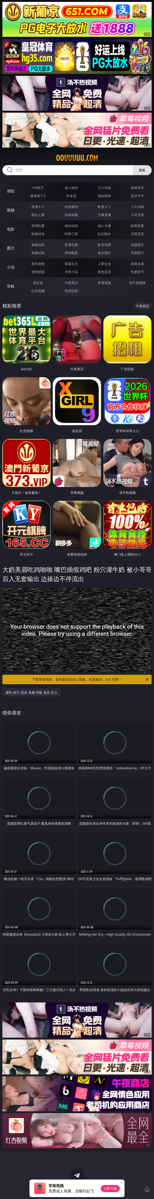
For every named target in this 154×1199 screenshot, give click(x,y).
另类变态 (137, 233)
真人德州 (71, 187)
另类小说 (71, 272)
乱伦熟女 (104, 233)
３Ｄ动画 (137, 206)
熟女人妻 (38, 214)
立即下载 (110, 1188)
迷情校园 (38, 272)
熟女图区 (104, 252)
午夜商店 (71, 282)
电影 (10, 229)
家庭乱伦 (71, 263)
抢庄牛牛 (137, 195)
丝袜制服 (71, 214)
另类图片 (137, 252)
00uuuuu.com (77, 158)
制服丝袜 (38, 233)
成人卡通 (104, 225)
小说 (10, 267)
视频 (10, 210)
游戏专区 (137, 187)
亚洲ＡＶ (38, 206)
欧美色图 (104, 244)
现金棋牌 (104, 195)
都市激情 (38, 263)
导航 (10, 286)
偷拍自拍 (71, 225)
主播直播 (104, 214)
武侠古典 (137, 263)
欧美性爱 (137, 225)
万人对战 (104, 187)
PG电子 (38, 187)
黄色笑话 (104, 272)
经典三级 (71, 233)
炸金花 (71, 195)
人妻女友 (104, 263)
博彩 (10, 191)
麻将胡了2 (38, 195)
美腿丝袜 (38, 252)
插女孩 (38, 282)
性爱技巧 (137, 272)
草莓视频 (104, 282)
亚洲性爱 (38, 225)
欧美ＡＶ (104, 206)
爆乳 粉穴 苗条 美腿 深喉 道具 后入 (32, 692)
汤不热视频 (137, 282)
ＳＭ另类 (137, 214)
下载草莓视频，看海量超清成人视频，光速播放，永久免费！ (90, 679)
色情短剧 (71, 291)
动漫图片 (137, 244)
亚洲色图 (71, 244)
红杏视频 (38, 291)
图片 (10, 248)
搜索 (142, 170)
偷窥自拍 (38, 244)
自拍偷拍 (71, 206)
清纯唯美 (71, 252)
